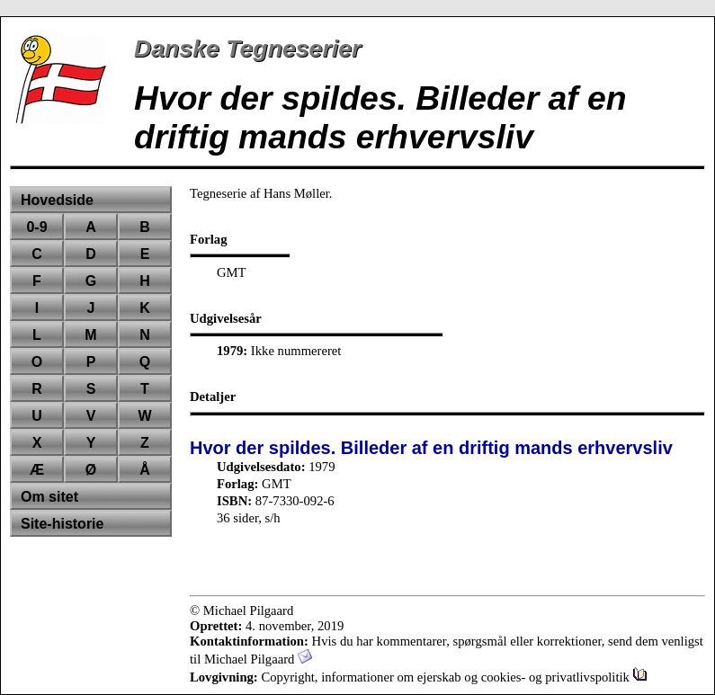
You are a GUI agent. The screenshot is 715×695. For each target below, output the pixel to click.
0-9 (36, 227)
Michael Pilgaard (258, 659)
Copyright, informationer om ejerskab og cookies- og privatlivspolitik (454, 677)
